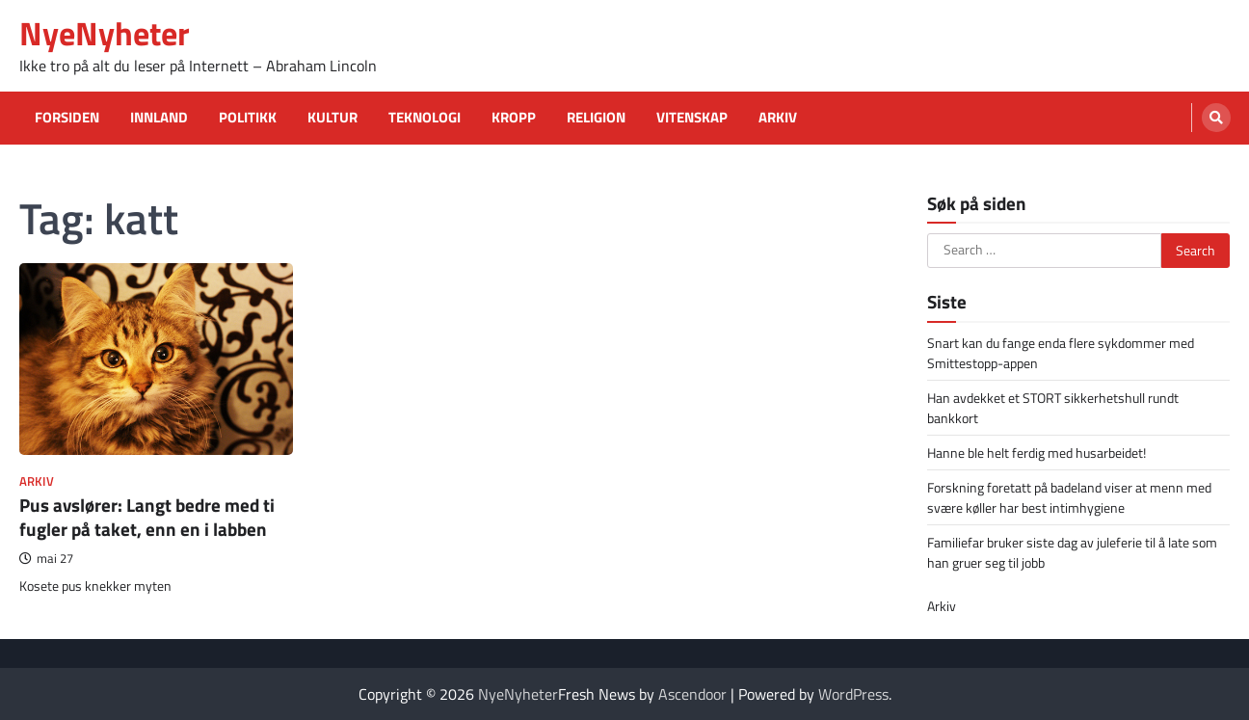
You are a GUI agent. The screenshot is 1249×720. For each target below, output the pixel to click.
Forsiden (67, 117)
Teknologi (424, 117)
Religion (596, 117)
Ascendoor (692, 694)
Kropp (514, 117)
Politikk (248, 117)
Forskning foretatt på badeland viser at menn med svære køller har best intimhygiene (1069, 497)
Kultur (332, 117)
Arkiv (777, 117)
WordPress (853, 694)
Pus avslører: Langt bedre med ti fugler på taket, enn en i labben (147, 517)
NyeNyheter (104, 33)
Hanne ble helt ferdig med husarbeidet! (1036, 452)
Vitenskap (692, 117)
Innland (159, 117)
